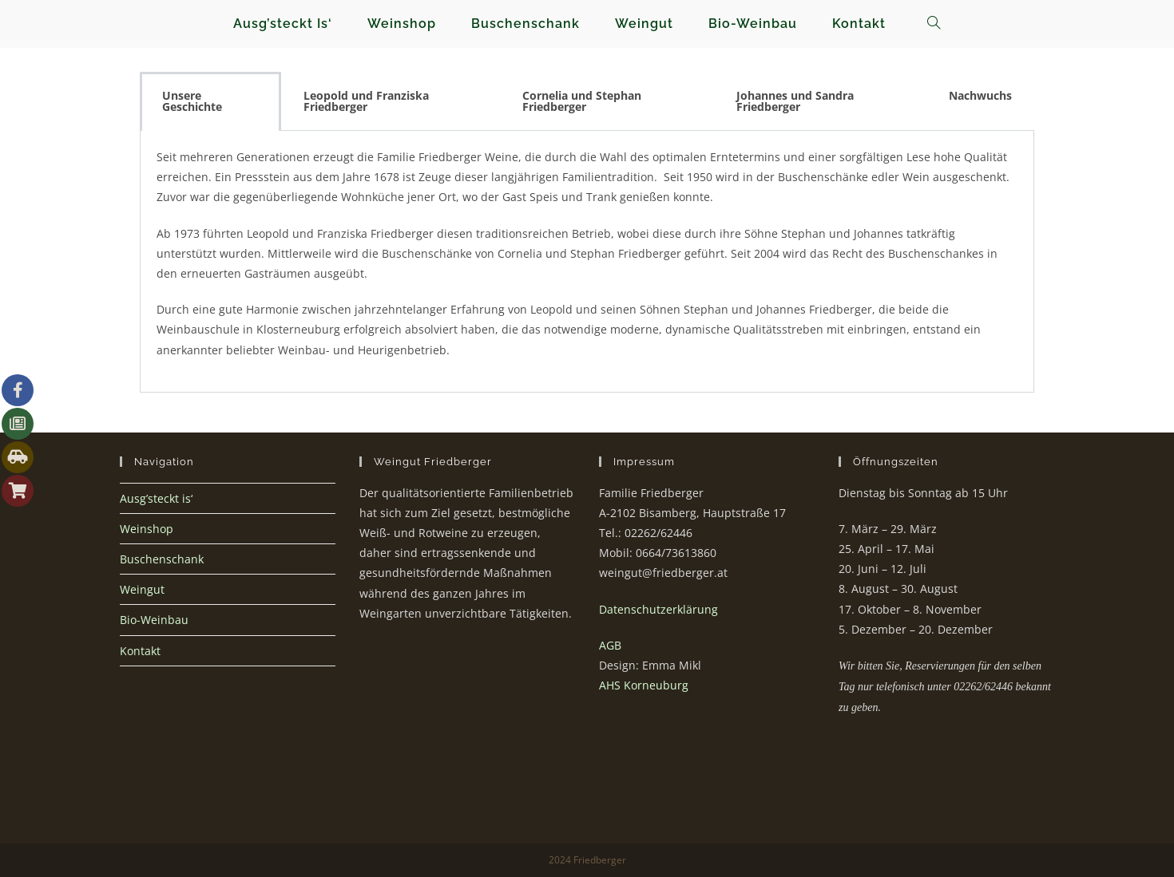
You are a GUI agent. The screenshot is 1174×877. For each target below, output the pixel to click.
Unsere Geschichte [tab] (192, 101)
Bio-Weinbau (154, 619)
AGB (610, 645)
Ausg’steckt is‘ (156, 498)
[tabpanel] (587, 262)
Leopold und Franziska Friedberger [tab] (366, 101)
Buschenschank (162, 559)
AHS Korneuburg (643, 685)
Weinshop (146, 528)
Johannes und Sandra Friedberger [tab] (795, 101)
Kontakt (140, 650)
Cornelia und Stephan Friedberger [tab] (581, 101)
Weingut (142, 589)
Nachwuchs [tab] (980, 95)
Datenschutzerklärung (658, 609)
